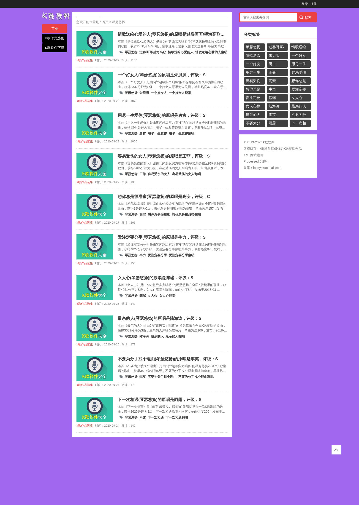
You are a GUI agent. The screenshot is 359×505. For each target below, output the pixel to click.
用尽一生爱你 (157, 133)
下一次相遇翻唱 (177, 417)
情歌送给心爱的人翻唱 (211, 52)
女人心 (152, 295)
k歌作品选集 (54, 38)
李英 (142, 377)
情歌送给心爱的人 (180, 52)
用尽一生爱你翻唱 (181, 133)
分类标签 (252, 34)
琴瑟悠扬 (118, 22)
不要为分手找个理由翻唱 (196, 377)
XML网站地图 (253, 155)
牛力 (142, 255)
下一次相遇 (156, 417)
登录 (305, 4)
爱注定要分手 (157, 255)
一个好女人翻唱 (180, 93)
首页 (54, 28)
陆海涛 (144, 336)
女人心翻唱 (167, 295)
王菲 (142, 174)
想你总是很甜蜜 (159, 214)
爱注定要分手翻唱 (181, 255)
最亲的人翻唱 (175, 336)
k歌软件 (265, 148)
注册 (313, 4)
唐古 (142, 133)
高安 (142, 214)
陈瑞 (142, 295)
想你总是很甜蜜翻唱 (186, 214)
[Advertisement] (137, 471)
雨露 (142, 417)
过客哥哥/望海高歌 (152, 52)
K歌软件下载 (54, 48)
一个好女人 (159, 93)
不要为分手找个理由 (162, 377)
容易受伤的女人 (159, 174)
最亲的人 (157, 336)
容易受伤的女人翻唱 (186, 174)
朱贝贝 (144, 93)
